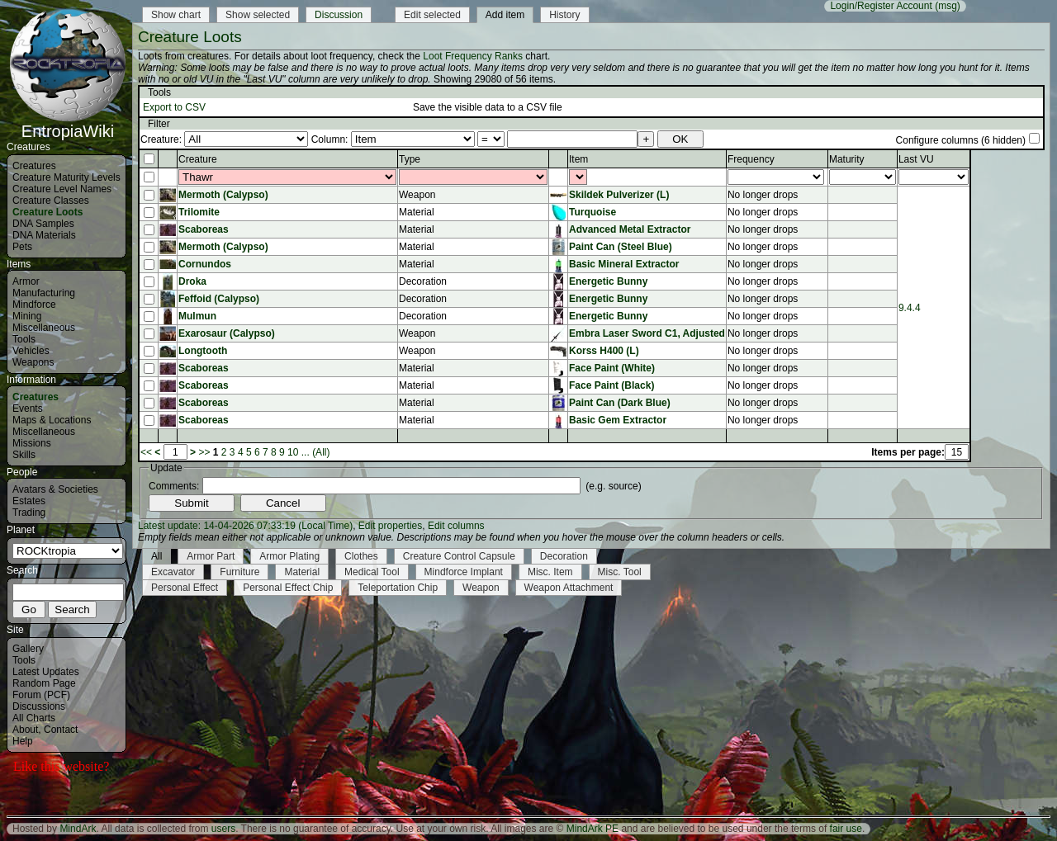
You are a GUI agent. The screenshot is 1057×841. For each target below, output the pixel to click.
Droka (192, 281)
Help (22, 741)
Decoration (564, 556)
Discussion (339, 15)
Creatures (34, 166)
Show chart (176, 15)
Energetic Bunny (608, 281)
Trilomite (199, 212)
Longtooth (202, 351)
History (564, 15)
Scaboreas (203, 229)
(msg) (947, 6)
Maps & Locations (51, 420)
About (25, 729)
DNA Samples (43, 223)
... (305, 452)
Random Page (44, 683)
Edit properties (390, 526)
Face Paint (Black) (611, 385)
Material (302, 572)
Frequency (751, 159)
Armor (26, 281)
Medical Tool (371, 572)
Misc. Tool (620, 572)
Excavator (173, 572)
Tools (24, 339)
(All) (320, 452)
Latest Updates (45, 672)
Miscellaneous (43, 327)
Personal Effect (184, 587)
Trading (28, 512)
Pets (22, 247)
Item (578, 159)
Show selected (257, 15)
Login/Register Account (880, 6)
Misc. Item (550, 572)
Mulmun (197, 316)
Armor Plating (289, 556)
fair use (846, 828)
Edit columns (456, 526)
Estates (28, 501)
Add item (505, 15)
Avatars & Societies (55, 489)
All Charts (33, 718)
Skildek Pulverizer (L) (619, 195)
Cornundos (204, 264)
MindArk (77, 828)
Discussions (38, 706)
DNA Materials (44, 235)
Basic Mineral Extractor (624, 264)
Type (409, 159)
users (223, 828)
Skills (24, 455)
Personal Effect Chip (288, 587)
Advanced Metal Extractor (629, 229)
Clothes (361, 556)
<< (146, 452)
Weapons (33, 362)
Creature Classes (50, 200)
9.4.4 (909, 308)
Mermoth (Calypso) (223, 195)
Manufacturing (43, 293)
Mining (26, 316)
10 (292, 452)
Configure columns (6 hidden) (961, 140)
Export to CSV (174, 107)
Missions (31, 443)
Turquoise (592, 212)
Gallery (28, 648)
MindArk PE (592, 828)
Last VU (916, 159)
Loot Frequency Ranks (473, 56)
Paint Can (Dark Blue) (620, 403)
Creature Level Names (61, 189)
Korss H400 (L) (604, 351)
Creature (197, 159)
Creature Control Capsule (459, 556)
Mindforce (34, 304)
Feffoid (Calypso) (218, 299)
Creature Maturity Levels (66, 177)
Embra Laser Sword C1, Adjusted (647, 333)
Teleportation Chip (398, 587)
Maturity (847, 159)
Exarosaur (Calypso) (226, 333)
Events (27, 408)
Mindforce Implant (463, 572)
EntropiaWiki (68, 123)
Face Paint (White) (612, 368)
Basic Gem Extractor (617, 420)
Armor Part (211, 556)
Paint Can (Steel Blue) (620, 247)
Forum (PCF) (41, 695)
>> (204, 452)
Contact (61, 729)
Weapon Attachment (569, 587)
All (156, 556)
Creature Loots (47, 212)
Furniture (239, 572)
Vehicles (31, 351)
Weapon (480, 587)
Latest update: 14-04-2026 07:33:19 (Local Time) (245, 526)
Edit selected (432, 15)
